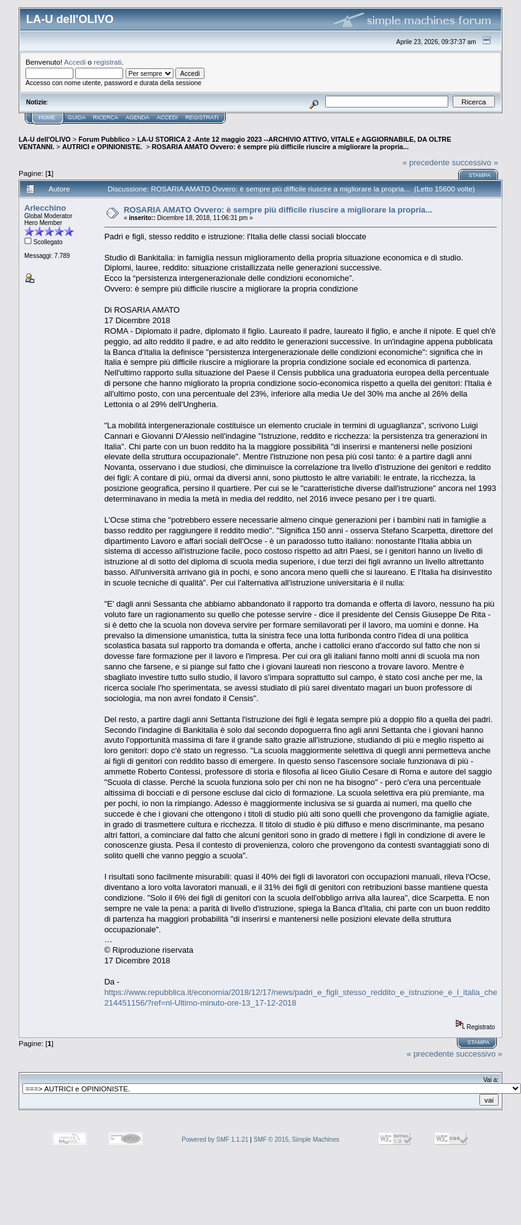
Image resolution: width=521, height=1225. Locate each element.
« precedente (426, 162)
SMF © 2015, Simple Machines (296, 1139)
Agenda (137, 117)
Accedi (75, 62)
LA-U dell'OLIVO (45, 139)
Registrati (201, 117)
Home (47, 117)
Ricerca (106, 117)
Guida (77, 117)
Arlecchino (45, 208)
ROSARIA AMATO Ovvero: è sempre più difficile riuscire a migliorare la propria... (280, 146)
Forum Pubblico (103, 139)
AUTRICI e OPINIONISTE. (103, 146)
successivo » (475, 162)
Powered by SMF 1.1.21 (215, 1139)
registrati (108, 62)
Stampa (479, 175)
